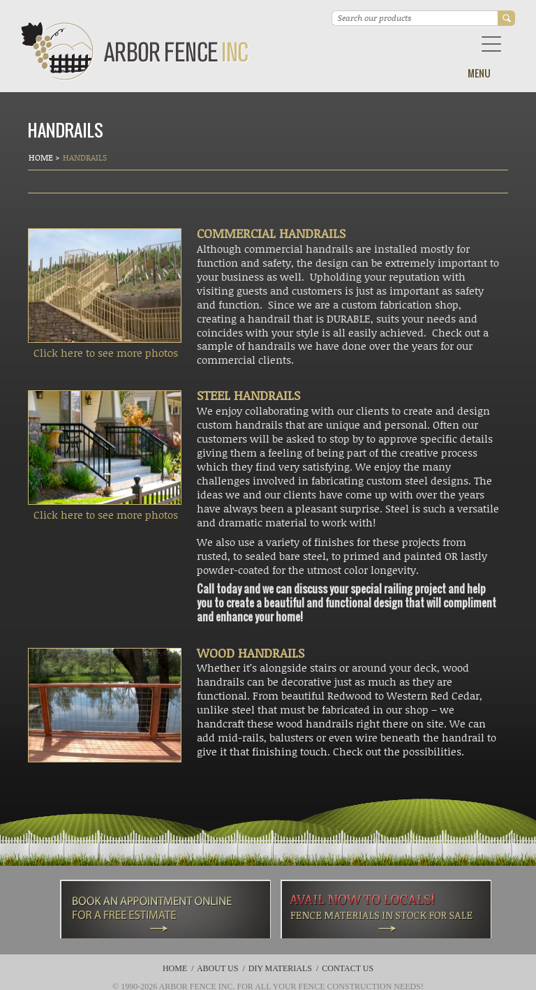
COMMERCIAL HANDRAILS (271, 233)
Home (42, 157)
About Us (217, 968)
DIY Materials (280, 968)
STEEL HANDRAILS (248, 395)
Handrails (85, 157)
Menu (479, 73)
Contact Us (347, 968)
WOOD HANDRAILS (250, 653)
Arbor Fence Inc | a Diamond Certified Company (135, 51)
